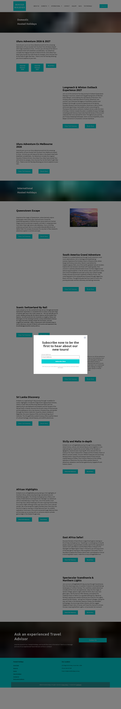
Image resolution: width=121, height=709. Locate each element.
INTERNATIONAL (56, 6)
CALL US (103, 6)
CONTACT (67, 6)
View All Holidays (17, 674)
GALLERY (74, 6)
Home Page (16, 665)
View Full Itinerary (71, 126)
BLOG (80, 6)
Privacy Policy (64, 684)
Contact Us (93, 640)
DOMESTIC (45, 6)
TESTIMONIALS (88, 6)
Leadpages (78, 684)
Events (15, 671)
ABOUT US (36, 6)
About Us (15, 668)
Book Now (90, 126)
